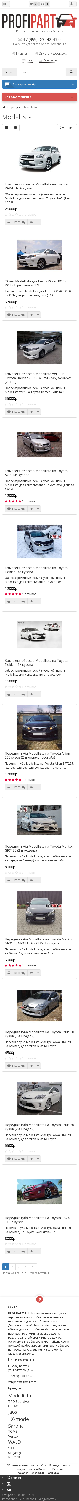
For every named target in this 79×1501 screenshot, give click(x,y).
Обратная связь (17, 1465)
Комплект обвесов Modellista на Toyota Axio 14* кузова (36, 473)
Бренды (15, 107)
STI (11, 1448)
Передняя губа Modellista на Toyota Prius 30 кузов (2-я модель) (39, 1127)
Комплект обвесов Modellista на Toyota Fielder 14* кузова (36, 570)
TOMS (12, 1431)
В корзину (16, 222)
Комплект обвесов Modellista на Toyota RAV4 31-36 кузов (36, 186)
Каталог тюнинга (39, 97)
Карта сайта (39, 1465)
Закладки (37, 1473)
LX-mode (18, 1419)
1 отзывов (29, 501)
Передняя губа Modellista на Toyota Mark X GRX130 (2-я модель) (38, 848)
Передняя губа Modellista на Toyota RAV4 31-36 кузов (37, 1220)
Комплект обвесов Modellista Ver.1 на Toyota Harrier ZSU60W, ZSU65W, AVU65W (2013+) (38, 378)
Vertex (13, 1436)
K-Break (14, 1457)
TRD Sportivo (18, 1401)
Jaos (12, 1411)
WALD (14, 1442)
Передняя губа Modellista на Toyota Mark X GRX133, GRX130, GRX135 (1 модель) (38, 941)
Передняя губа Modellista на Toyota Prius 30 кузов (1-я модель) (39, 1034)
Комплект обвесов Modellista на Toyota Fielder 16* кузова (36, 662)
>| (33, 1267)
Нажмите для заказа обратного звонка (39, 44)
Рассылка (53, 1473)
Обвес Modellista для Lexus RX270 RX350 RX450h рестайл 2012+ (36, 283)
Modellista (19, 1395)
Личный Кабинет (39, 1469)
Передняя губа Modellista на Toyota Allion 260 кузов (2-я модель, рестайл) (37, 755)
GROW (13, 1406)
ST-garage (15, 1453)
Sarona (16, 1426)
